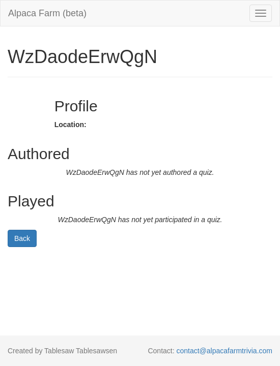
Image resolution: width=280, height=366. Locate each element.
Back (22, 238)
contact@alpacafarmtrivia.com (224, 351)
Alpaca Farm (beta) (47, 13)
